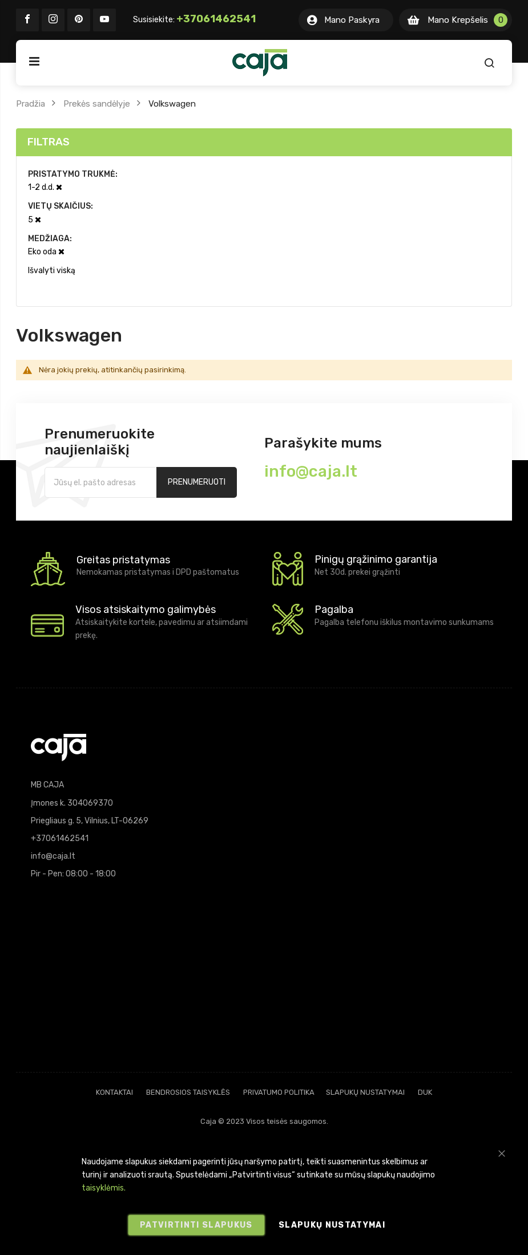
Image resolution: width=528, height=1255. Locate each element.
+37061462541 (216, 19)
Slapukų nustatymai (365, 1092)
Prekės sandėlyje (96, 104)
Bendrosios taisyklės (188, 1092)
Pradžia (30, 104)
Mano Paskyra (352, 20)
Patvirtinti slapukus (196, 1225)
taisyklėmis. (104, 1188)
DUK (425, 1092)
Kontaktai (114, 1092)
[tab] (264, 142)
